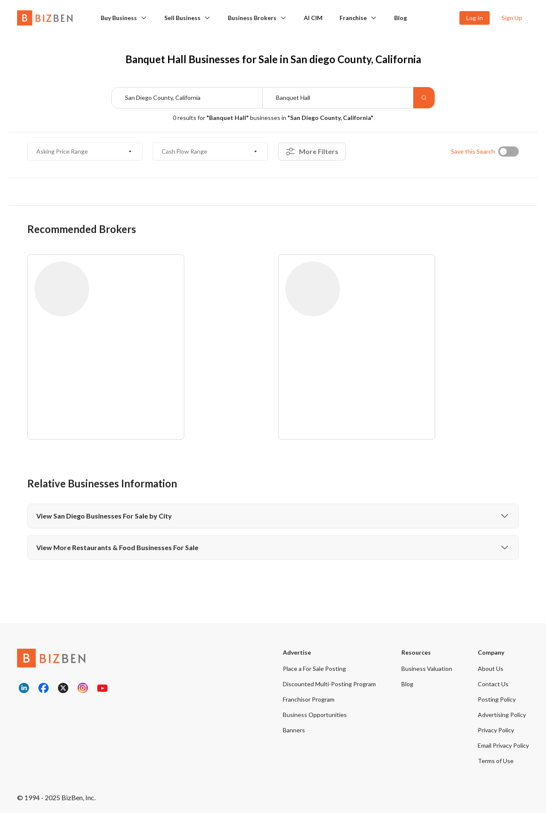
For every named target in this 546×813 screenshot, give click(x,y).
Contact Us (493, 684)
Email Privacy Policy (503, 745)
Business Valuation (426, 668)
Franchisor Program (308, 699)
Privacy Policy (496, 730)
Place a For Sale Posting (314, 668)
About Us (490, 668)
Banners (294, 730)
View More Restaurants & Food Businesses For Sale (273, 547)
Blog (400, 17)
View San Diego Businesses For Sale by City (273, 516)
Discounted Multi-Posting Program (329, 684)
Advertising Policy (502, 714)
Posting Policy (497, 699)
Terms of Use (496, 760)
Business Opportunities (315, 714)
